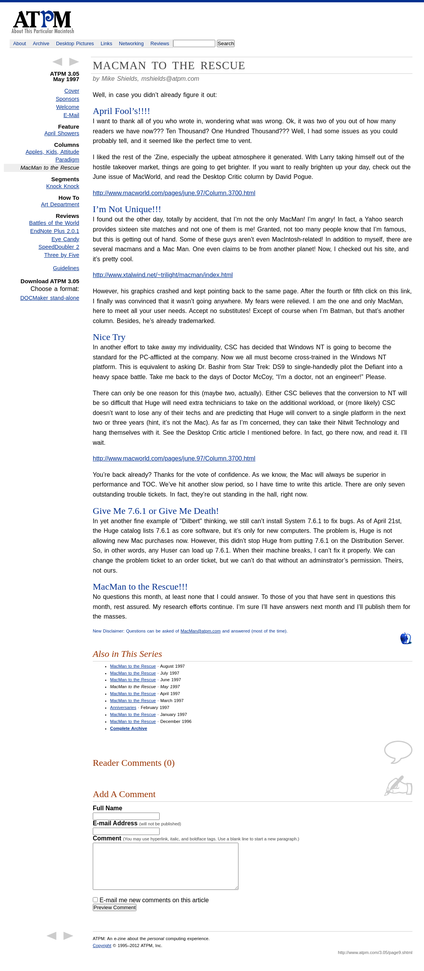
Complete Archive (128, 728)
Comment (196, 838)
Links (106, 43)
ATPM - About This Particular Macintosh (43, 21)
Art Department (60, 204)
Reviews (159, 43)
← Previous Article (57, 62)
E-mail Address (137, 823)
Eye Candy (65, 239)
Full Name (107, 808)
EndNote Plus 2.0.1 (54, 231)
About (19, 43)
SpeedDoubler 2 (59, 247)
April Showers (61, 133)
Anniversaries (123, 707)
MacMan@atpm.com (200, 631)
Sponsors (67, 99)
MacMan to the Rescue (133, 666)
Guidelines (66, 268)
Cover (72, 91)
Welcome (67, 107)
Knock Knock (62, 186)
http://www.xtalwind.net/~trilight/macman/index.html (163, 275)
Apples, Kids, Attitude (52, 152)
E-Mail (71, 115)
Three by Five (61, 255)
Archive (41, 43)
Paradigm (67, 159)
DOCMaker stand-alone (49, 298)
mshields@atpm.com (170, 78)
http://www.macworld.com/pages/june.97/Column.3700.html (174, 193)
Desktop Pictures (75, 43)
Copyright (102, 954)
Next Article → (74, 62)
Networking (131, 43)
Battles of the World (54, 223)
